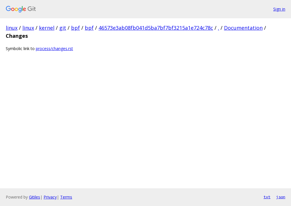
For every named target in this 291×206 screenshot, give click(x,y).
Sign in (279, 9)
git (62, 27)
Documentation (243, 27)
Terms (66, 197)
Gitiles (34, 197)
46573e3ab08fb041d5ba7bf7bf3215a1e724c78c (156, 27)
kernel (46, 27)
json (280, 196)
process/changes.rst (54, 48)
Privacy (50, 197)
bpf (75, 27)
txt (267, 196)
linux (11, 27)
